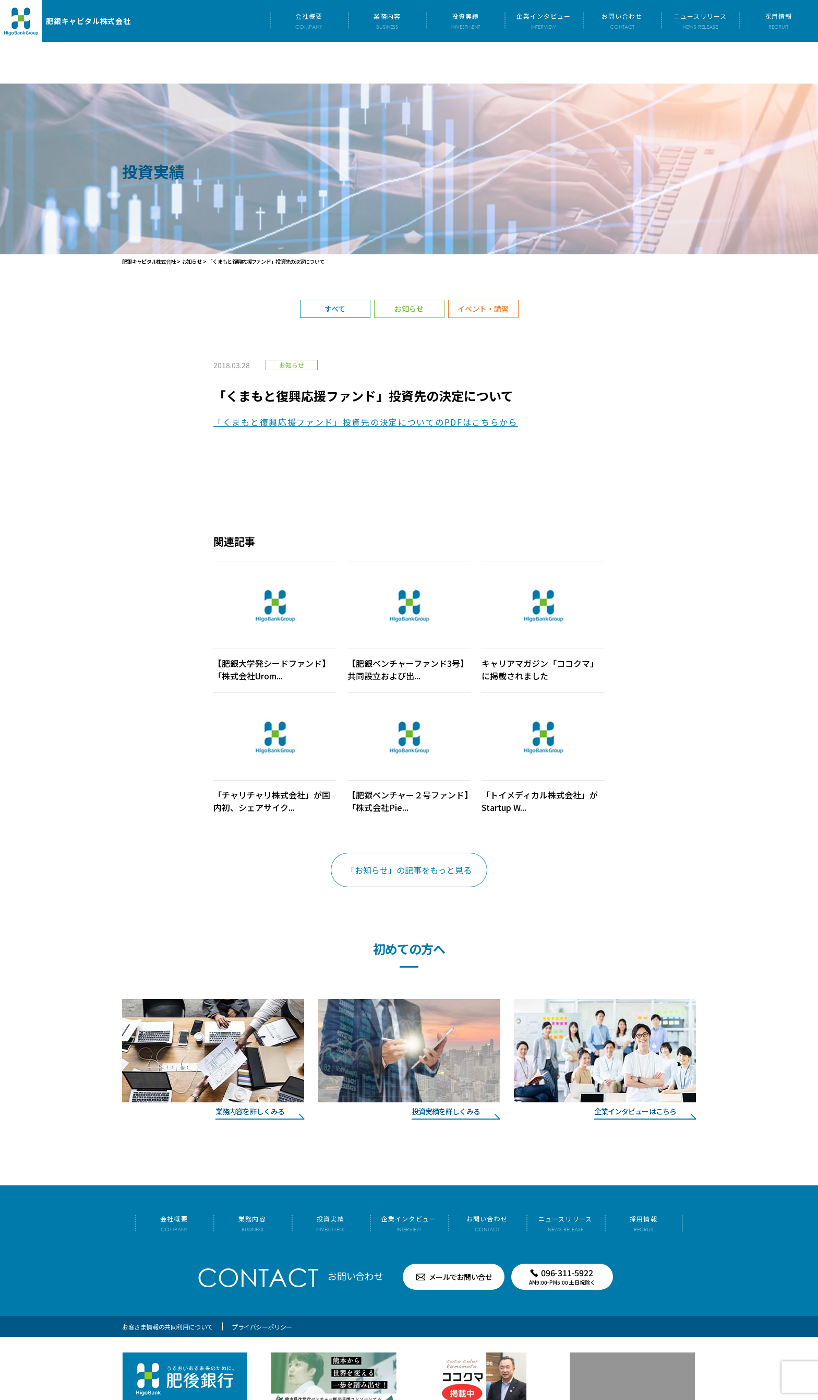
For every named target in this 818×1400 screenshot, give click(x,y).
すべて (334, 267)
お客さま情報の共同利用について (167, 1284)
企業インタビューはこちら (635, 1069)
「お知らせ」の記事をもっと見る (409, 828)
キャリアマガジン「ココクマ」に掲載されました (540, 627)
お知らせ (409, 267)
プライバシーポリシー (262, 1284)
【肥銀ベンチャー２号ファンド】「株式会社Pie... (407, 759)
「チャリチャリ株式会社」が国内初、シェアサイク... (271, 759)
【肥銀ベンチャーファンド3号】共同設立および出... (407, 627)
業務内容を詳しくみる (249, 1069)
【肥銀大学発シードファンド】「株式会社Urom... (271, 627)
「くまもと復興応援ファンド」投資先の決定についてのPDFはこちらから (365, 380)
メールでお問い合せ (460, 1235)
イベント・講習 (483, 267)
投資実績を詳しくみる (446, 1069)
